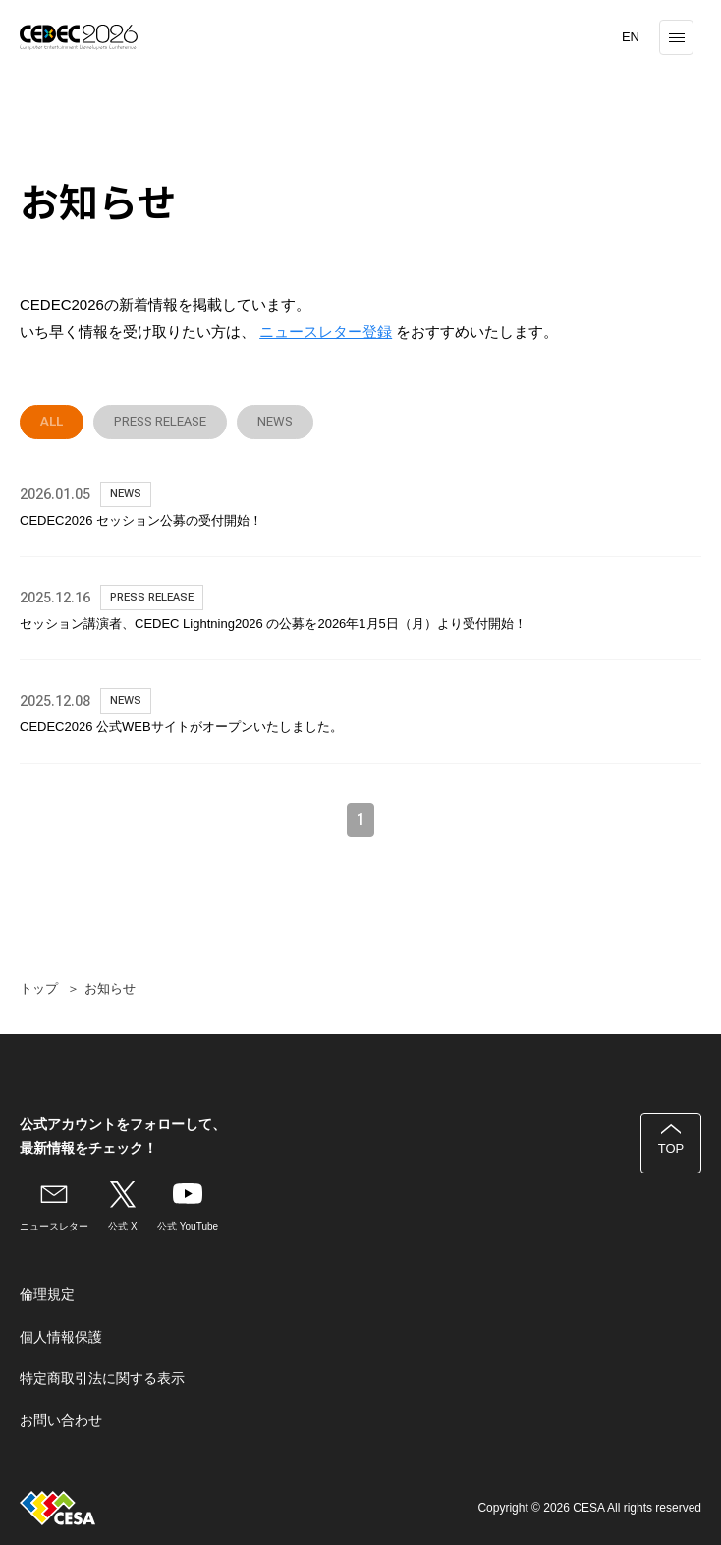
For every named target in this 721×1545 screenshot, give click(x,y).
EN (630, 36)
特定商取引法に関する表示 (102, 1378)
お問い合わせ (61, 1420)
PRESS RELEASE (160, 421)
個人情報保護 (61, 1337)
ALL (51, 421)
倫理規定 (47, 1294)
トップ (39, 988)
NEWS (275, 421)
